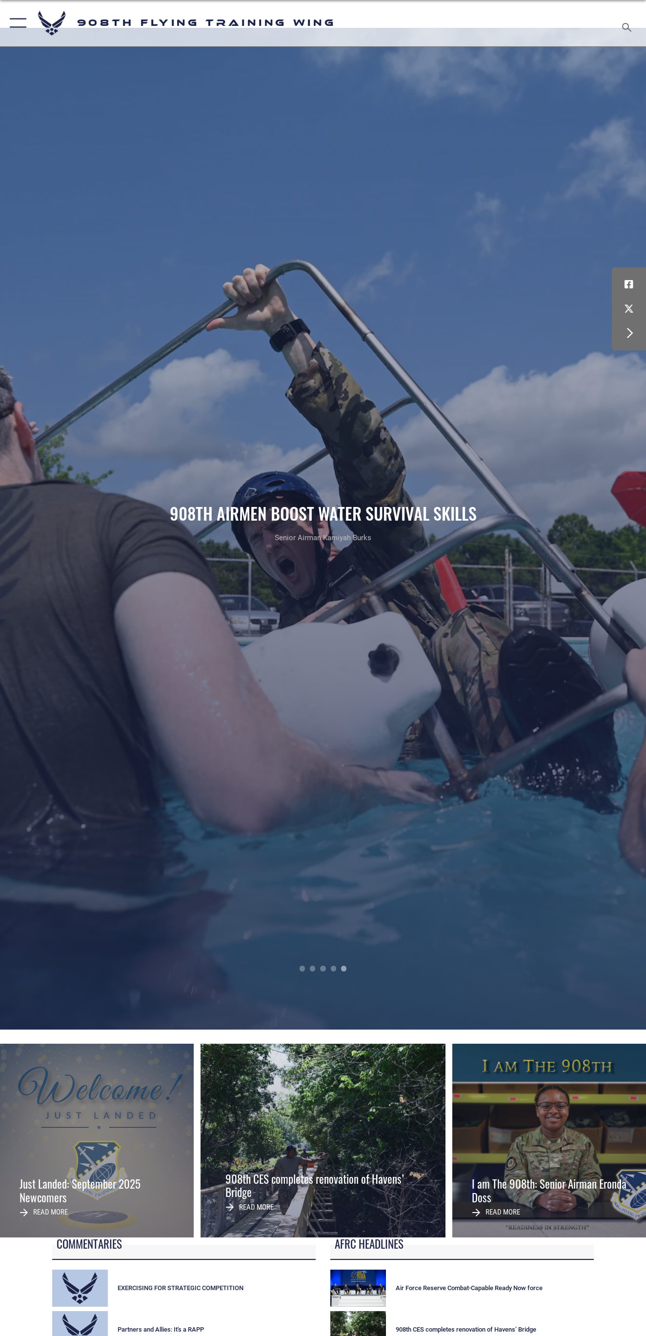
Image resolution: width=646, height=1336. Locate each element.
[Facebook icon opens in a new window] (629, 284)
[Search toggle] (628, 23)
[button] (16, 23)
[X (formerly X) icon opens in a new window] (629, 309)
